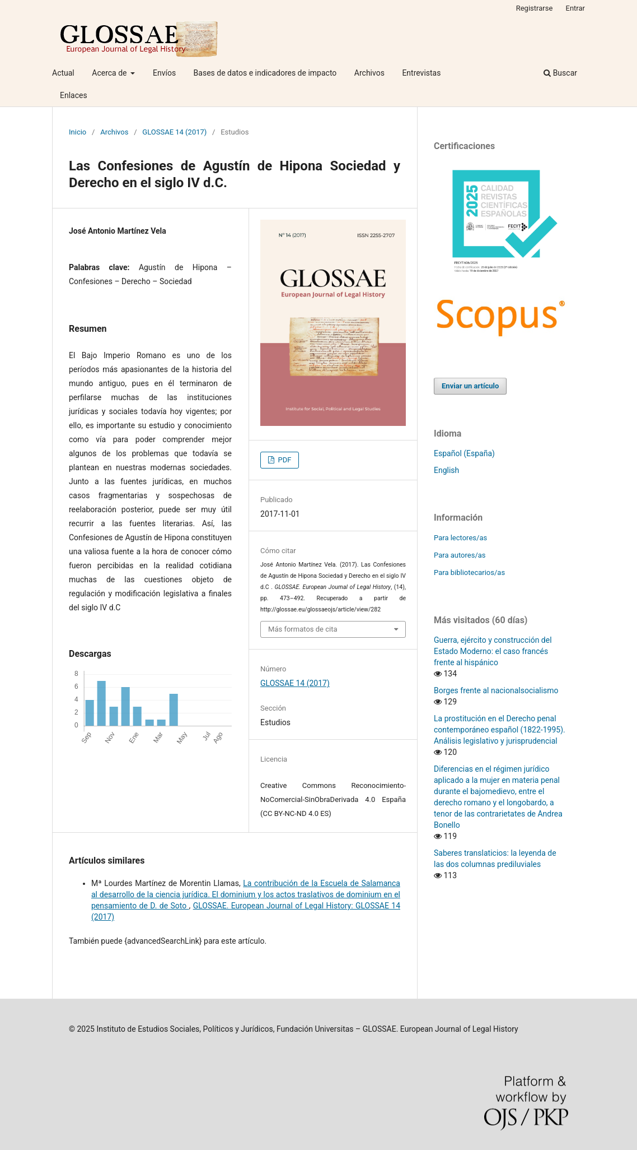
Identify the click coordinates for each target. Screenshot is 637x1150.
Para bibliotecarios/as (469, 572)
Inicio (77, 132)
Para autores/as (460, 555)
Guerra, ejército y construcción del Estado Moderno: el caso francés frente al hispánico (493, 651)
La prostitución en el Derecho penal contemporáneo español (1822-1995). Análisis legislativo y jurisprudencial (499, 729)
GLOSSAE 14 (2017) (174, 132)
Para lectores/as (460, 538)
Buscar (560, 72)
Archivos (369, 72)
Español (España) (464, 453)
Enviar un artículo (470, 386)
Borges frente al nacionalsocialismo (496, 690)
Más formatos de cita (303, 629)
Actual (63, 72)
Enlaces (73, 95)
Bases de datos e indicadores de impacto (265, 72)
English (446, 470)
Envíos (164, 72)
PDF (283, 460)
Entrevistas (421, 72)
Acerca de (110, 72)
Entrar (576, 8)
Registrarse (534, 8)
